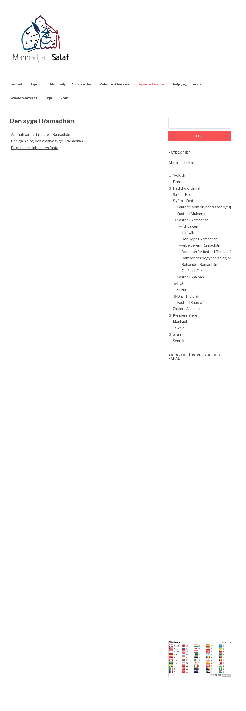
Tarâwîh (188, 232)
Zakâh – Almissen (115, 84)
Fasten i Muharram (192, 214)
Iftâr (180, 283)
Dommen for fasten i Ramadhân (207, 252)
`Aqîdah (36, 84)
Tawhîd (16, 84)
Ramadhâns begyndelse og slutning (211, 258)
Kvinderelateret (23, 98)
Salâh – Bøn (82, 84)
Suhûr (181, 290)
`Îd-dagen (190, 226)
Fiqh (48, 98)
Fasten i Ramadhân (192, 220)
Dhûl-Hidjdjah (188, 296)
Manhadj (57, 84)
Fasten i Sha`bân (190, 277)
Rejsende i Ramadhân (199, 264)
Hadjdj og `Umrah (186, 84)
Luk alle (190, 163)
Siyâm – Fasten (151, 84)
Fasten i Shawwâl (191, 302)
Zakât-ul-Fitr (192, 271)
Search (178, 341)
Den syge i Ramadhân (199, 239)
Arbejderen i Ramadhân (201, 245)
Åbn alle (175, 163)
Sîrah (63, 98)
